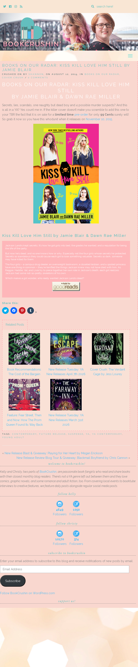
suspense (76, 434)
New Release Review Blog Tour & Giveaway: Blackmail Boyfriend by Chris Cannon (72, 457)
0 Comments (38, 77)
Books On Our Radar (102, 74)
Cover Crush (13, 77)
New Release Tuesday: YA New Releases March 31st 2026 (66, 420)
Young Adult (13, 437)
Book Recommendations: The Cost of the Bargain (24, 372)
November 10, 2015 (99, 119)
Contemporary (24, 434)
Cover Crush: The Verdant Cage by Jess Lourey (107, 372)
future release (52, 434)
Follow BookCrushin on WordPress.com (27, 593)
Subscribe (12, 581)
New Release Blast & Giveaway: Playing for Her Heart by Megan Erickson (54, 453)
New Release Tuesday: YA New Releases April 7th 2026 (65, 372)
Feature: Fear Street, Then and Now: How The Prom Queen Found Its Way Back (24, 420)
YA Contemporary (107, 434)
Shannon (36, 74)
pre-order (81, 114)
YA (88, 434)
